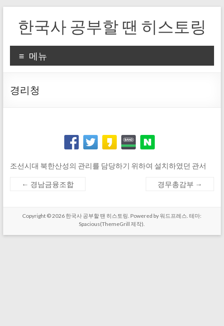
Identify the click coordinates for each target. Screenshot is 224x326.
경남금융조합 (48, 184)
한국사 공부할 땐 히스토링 (112, 26)
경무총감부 (179, 184)
